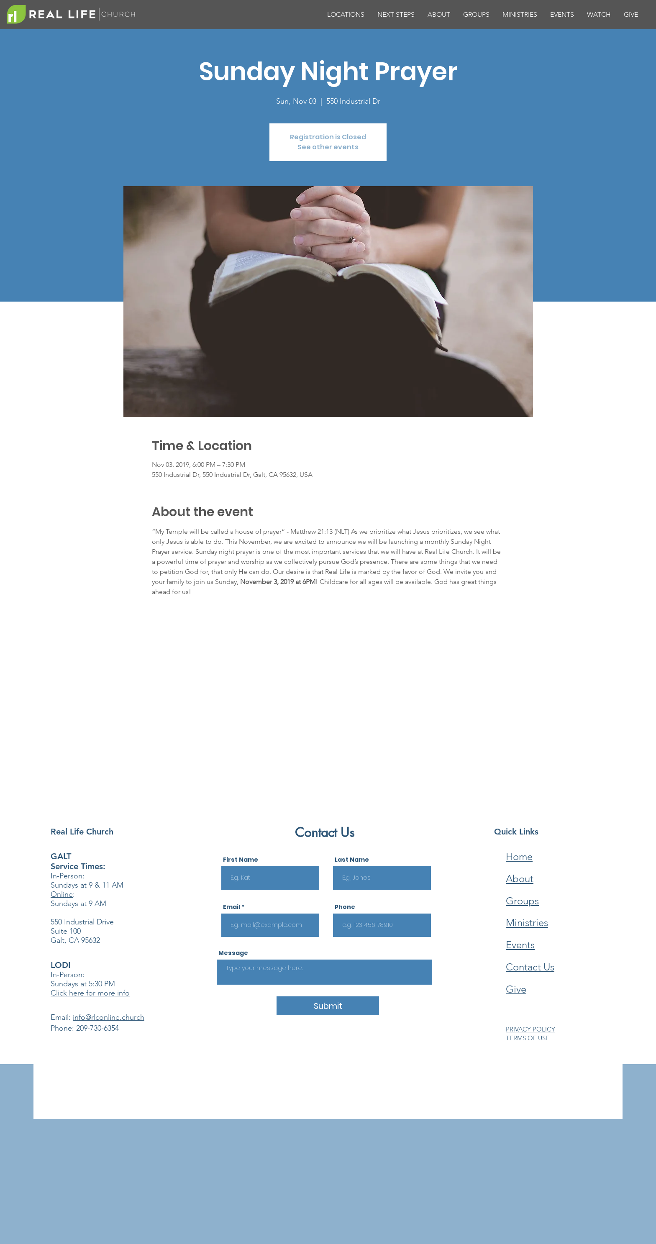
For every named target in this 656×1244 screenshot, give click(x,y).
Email (231, 907)
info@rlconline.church (108, 1017)
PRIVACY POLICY (530, 1029)
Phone (345, 907)
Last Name (352, 860)
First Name (240, 860)
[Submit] (328, 1005)
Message (233, 953)
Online (62, 894)
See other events (328, 147)
